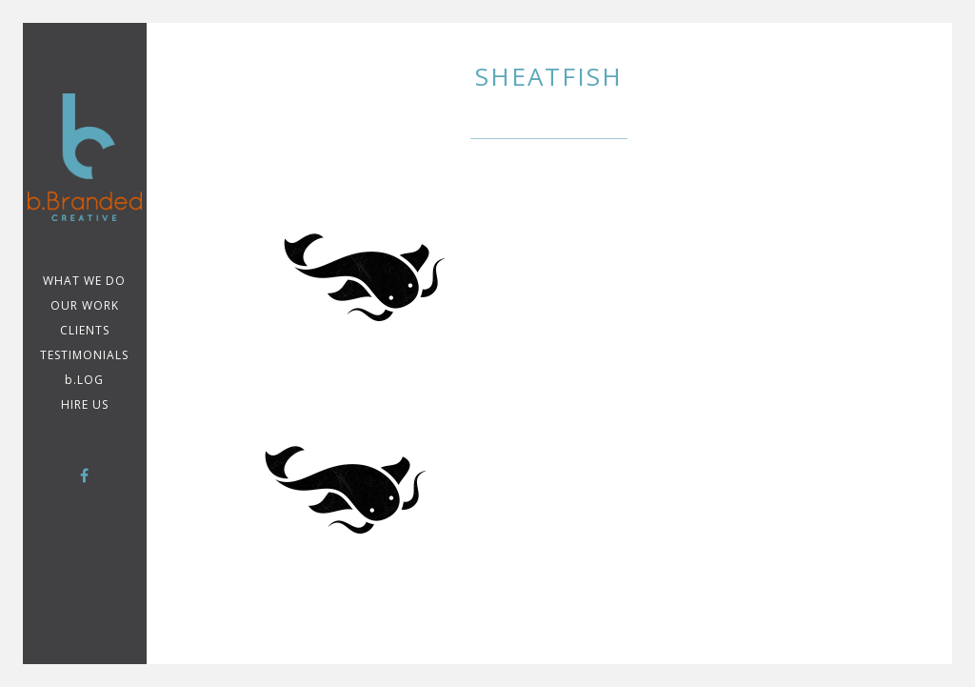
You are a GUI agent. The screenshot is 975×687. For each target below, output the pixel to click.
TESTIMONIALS (84, 355)
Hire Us (85, 404)
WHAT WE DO (84, 281)
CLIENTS (84, 330)
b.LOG (84, 380)
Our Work (84, 305)
